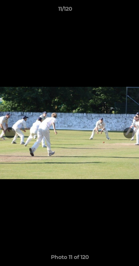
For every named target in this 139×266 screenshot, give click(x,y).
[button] (112, 10)
